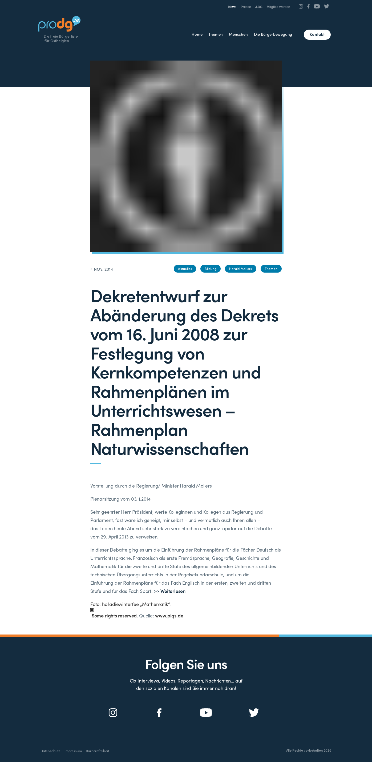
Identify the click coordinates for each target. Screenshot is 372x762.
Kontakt (317, 34)
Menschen (238, 34)
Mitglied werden (278, 7)
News (232, 7)
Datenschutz (50, 750)
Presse (246, 7)
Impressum (73, 750)
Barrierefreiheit (97, 750)
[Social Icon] (301, 6)
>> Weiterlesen (169, 591)
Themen (215, 34)
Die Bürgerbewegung (273, 34)
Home (197, 34)
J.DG (258, 7)
